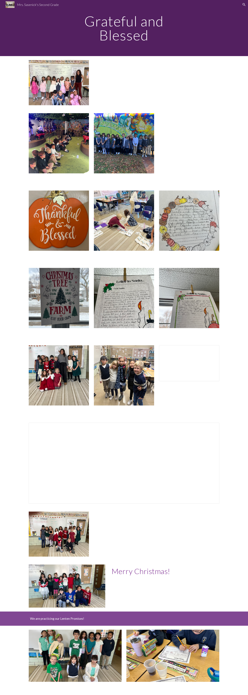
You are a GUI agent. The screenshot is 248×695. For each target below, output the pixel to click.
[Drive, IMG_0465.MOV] (189, 143)
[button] (244, 5)
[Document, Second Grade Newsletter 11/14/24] (189, 363)
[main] (124, 28)
